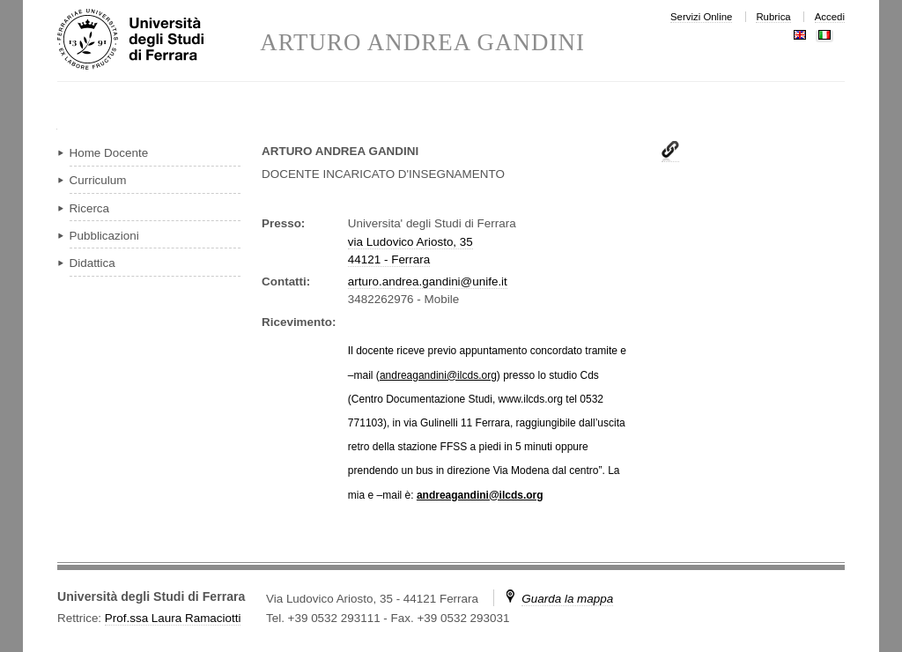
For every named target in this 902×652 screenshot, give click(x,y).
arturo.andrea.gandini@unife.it (427, 281)
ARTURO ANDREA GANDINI (422, 43)
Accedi (830, 16)
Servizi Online (701, 16)
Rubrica (773, 16)
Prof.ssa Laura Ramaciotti (173, 618)
